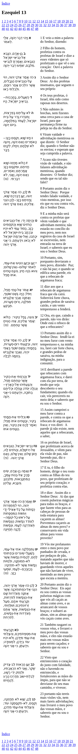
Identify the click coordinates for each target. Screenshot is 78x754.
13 (38, 21)
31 (40, 25)
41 (7, 29)
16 (50, 21)
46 (28, 29)
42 (11, 29)
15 (46, 21)
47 (32, 29)
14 (42, 21)
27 (24, 25)
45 (24, 29)
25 (15, 25)
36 (61, 25)
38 (70, 25)
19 (63, 21)
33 (49, 25)
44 (20, 29)
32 (45, 25)
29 (32, 25)
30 (36, 25)
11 (29, 21)
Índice (6, 3)
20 (67, 21)
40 (3, 29)
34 (53, 25)
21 (71, 21)
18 (59, 21)
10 (25, 21)
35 (57, 25)
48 (36, 29)
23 (7, 25)
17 (54, 21)
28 (28, 25)
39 (74, 25)
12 (34, 21)
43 (15, 29)
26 (20, 25)
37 (65, 25)
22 (3, 25)
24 (11, 25)
